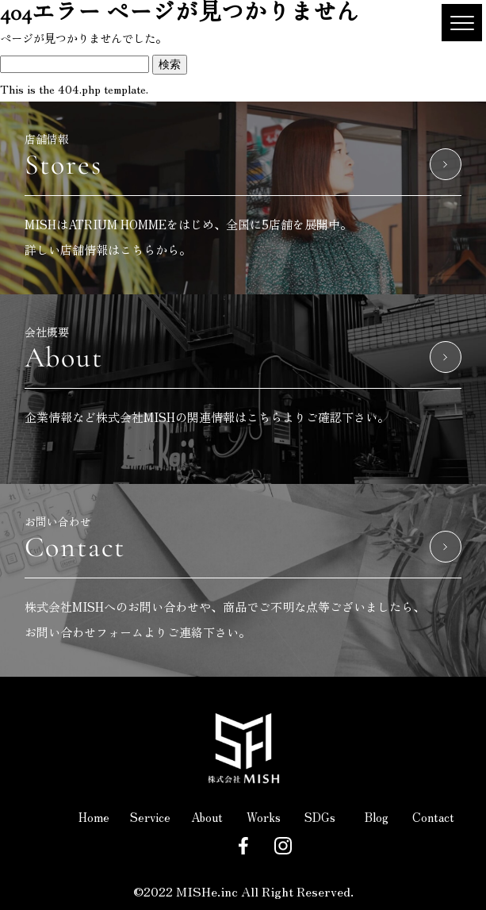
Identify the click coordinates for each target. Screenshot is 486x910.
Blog (376, 816)
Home (93, 816)
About (207, 816)
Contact (433, 816)
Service (150, 816)
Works (264, 816)
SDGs (319, 816)
